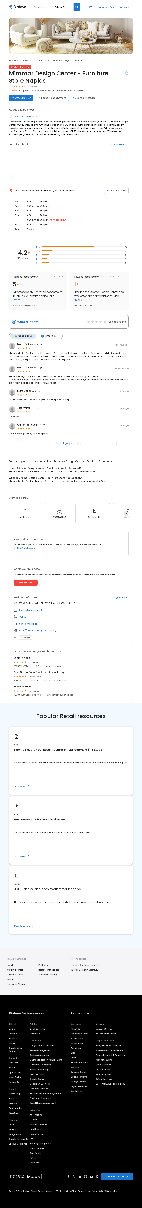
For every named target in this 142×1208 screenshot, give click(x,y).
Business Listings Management (45, 1093)
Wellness (34, 1162)
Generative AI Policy (87, 1191)
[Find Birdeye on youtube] (91, 1176)
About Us (75, 1029)
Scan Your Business (105, 1060)
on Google (38, 344)
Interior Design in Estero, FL (84, 969)
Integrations (15, 1134)
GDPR (58, 1191)
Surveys (13, 1098)
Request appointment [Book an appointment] (52, 97)
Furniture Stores (40, 60)
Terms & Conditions (19, 1191)
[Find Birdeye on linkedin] (79, 1176)
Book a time (77, 1043)
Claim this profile (25, 582)
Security (50, 1191)
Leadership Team (79, 1033)
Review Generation (39, 1055)
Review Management (40, 1050)
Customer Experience (40, 1098)
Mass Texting (15, 1077)
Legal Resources (79, 1086)
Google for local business (42, 1045)
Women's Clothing (47, 974)
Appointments (16, 1072)
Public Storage (37, 1148)
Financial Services (38, 1124)
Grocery (11, 979)
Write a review (98, 7)
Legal (32, 1138)
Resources (76, 1048)
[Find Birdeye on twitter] (74, 1176)
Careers (75, 1067)
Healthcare (35, 1129)
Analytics (13, 1129)
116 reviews (34, 86)
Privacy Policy (37, 1191)
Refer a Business (104, 1079)
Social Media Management (43, 1103)
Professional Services (106, 1033)
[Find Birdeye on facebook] (68, 1176)
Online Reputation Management (46, 1060)
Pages (12, 1043)
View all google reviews (68, 443)
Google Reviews (38, 1079)
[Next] (126, 513)
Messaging (14, 1093)
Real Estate (35, 1153)
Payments (14, 1082)
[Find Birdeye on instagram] (85, 1176)
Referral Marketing (39, 1069)
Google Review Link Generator (110, 1055)
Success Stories (79, 1072)
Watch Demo (77, 1038)
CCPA (73, 1191)
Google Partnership (18, 1139)
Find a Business (103, 1064)
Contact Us (76, 1091)
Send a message (84, 97)
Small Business (37, 1029)
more (16, 300)
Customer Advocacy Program (110, 1083)
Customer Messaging (40, 1064)
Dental (33, 1119)
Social (12, 1067)
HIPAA (65, 1191)
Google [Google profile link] (25, 637)
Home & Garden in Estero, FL (85, 965)
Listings (12, 1029)
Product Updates (79, 1062)
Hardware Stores (16, 984)
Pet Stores (43, 965)
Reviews (13, 1033)
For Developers (103, 1069)
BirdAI (11, 1124)
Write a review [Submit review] (21, 97)
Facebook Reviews (39, 1088)
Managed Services (105, 1029)
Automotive (36, 1114)
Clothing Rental (15, 969)
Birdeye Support (103, 1074)
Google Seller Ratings (15, 1049)
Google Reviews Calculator (109, 1045)
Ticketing (13, 1113)
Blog (73, 1053)
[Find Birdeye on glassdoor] (97, 1176)
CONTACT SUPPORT (117, 1176)
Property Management (41, 1143)
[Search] (77, 7)
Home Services (37, 1134)
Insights (13, 1103)
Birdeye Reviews (79, 1076)
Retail (26, 60)
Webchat (13, 1062)
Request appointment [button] (30, 610)
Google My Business (40, 1083)
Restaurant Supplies (48, 969)
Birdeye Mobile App (18, 1144)
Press (73, 1057)
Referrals (13, 1038)
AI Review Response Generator (111, 1050)
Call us (22, 616)
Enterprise (35, 1033)
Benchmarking (16, 1108)
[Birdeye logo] (18, 7)
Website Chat (37, 1074)
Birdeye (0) (49, 336)
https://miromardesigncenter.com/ (37, 630)
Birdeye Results (78, 1081)
